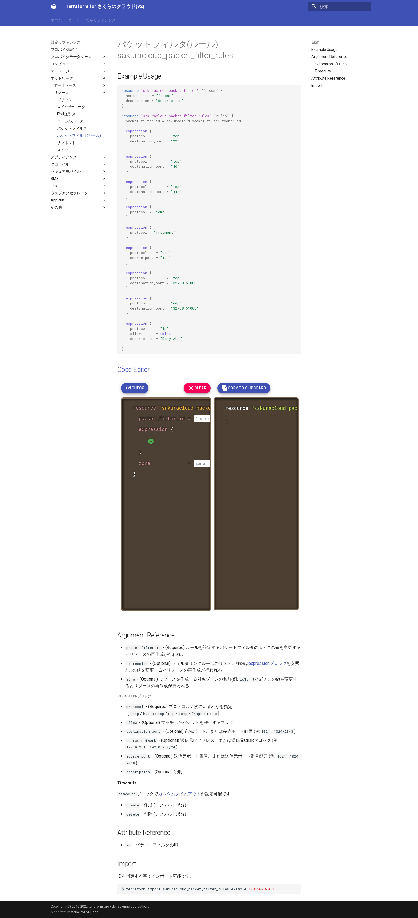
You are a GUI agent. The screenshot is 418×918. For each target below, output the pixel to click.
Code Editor (133, 369)
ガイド (73, 19)
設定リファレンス (101, 19)
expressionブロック (267, 663)
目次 (315, 42)
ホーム (56, 19)
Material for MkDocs (82, 912)
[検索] (339, 6)
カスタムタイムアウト (179, 793)
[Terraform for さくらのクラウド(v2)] (54, 6)
